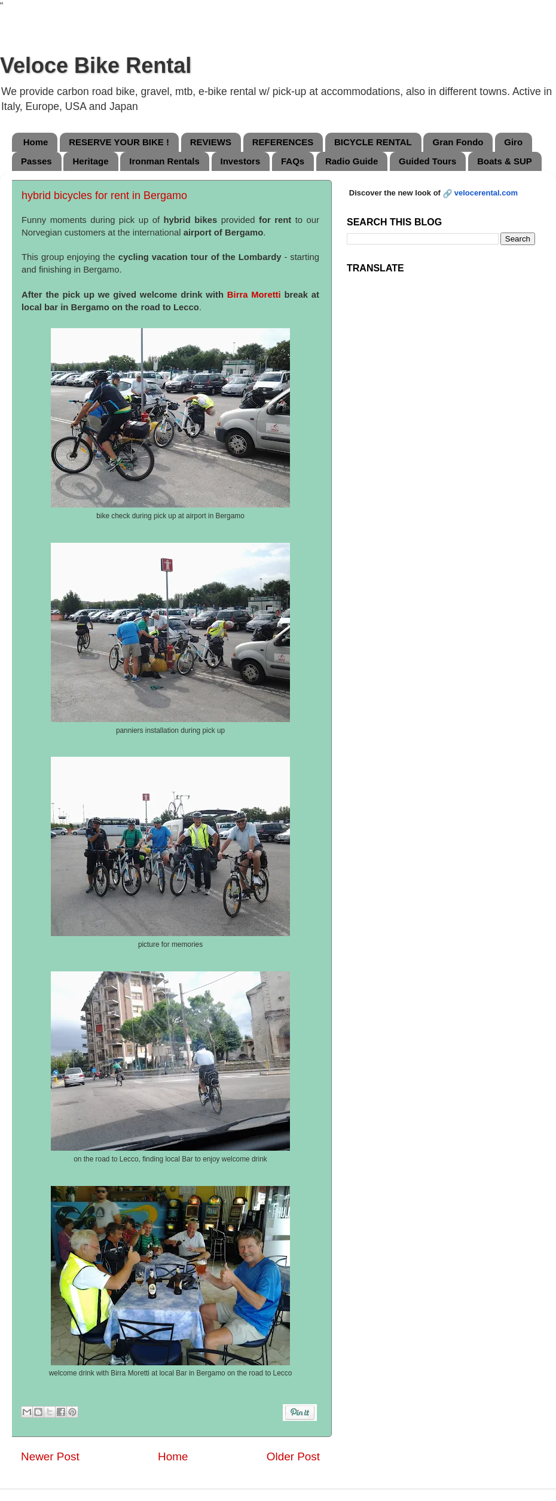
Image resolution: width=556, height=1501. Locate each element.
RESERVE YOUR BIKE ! (119, 142)
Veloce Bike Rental (95, 65)
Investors (241, 161)
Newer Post (50, 1456)
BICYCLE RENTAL (373, 142)
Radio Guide (351, 161)
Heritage (90, 161)
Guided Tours (427, 161)
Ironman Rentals (164, 161)
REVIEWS (210, 142)
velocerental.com (486, 192)
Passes (36, 161)
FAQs (292, 161)
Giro (513, 142)
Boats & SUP (504, 161)
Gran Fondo (457, 142)
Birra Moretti (254, 294)
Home (35, 142)
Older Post (293, 1456)
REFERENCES (283, 142)
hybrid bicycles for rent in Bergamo (104, 195)
